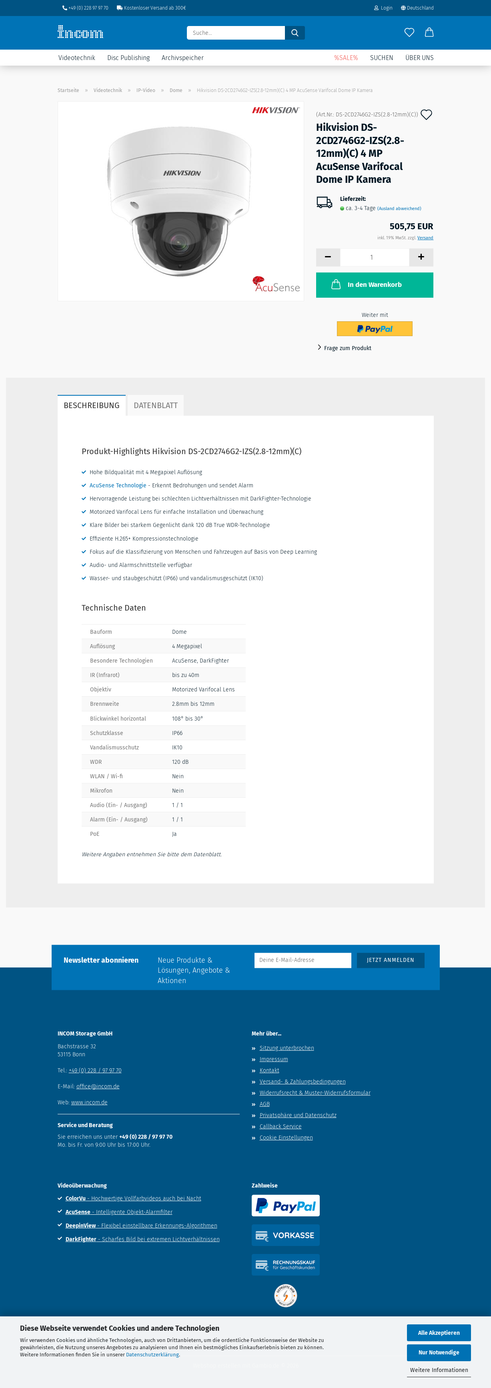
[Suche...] (295, 33)
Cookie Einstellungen (286, 1137)
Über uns (419, 58)
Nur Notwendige (439, 1352)
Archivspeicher (183, 58)
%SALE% (346, 58)
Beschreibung (92, 405)
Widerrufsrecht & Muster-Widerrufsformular (315, 1093)
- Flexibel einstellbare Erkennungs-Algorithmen (141, 1225)
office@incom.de (98, 1086)
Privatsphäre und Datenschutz (298, 1115)
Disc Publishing (128, 58)
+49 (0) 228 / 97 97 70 (95, 1070)
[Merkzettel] (409, 33)
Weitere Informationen (439, 1370)
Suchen (381, 58)
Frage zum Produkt (347, 348)
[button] (429, 33)
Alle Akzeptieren (439, 1333)
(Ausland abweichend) (399, 208)
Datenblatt (156, 405)
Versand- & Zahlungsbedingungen (303, 1081)
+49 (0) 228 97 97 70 (85, 8)
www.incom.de (89, 1102)
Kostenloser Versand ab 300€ (151, 8)
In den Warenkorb (366, 284)
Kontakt (269, 1070)
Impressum (274, 1059)
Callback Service (281, 1126)
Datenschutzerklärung (152, 1355)
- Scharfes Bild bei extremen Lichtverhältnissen (143, 1239)
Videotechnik (76, 58)
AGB (265, 1104)
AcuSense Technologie (118, 485)
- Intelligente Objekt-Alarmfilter (119, 1212)
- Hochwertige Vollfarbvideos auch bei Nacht (133, 1198)
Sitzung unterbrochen (287, 1048)
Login (383, 8)
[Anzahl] (374, 257)
